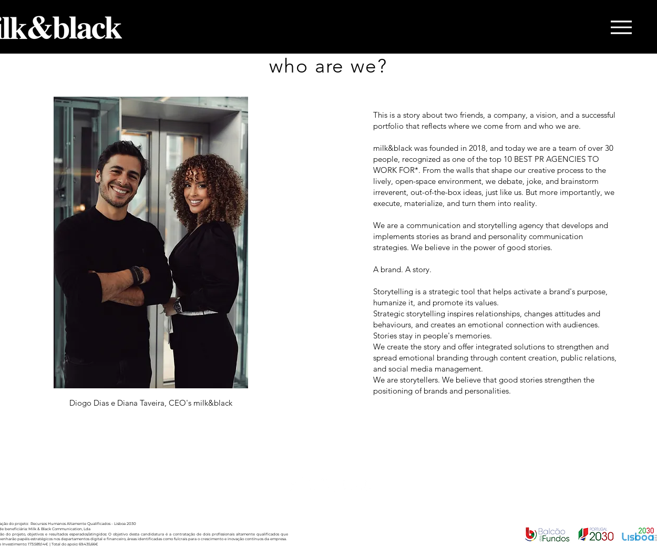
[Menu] (621, 27)
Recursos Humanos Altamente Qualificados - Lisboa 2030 (83, 523)
